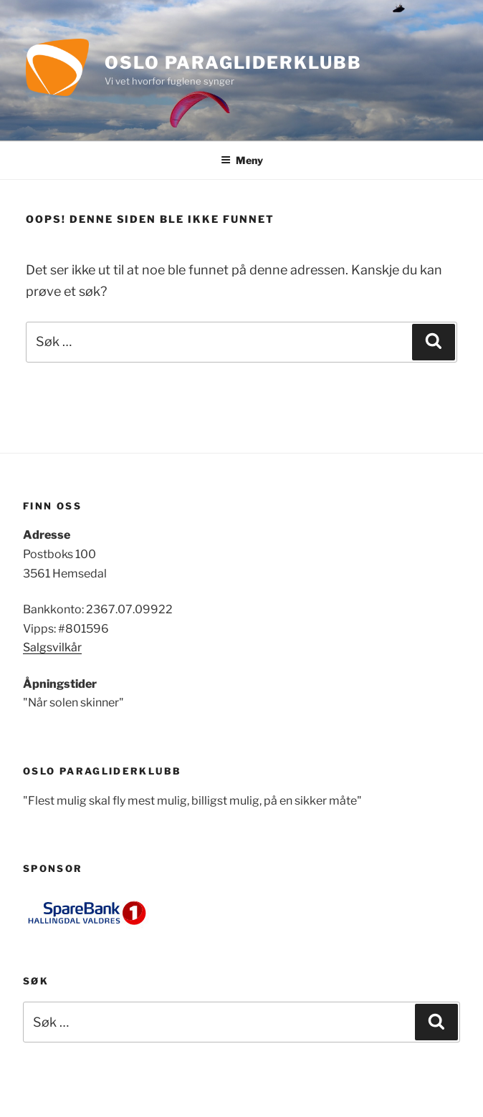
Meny (242, 160)
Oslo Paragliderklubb (233, 62)
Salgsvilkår (52, 647)
